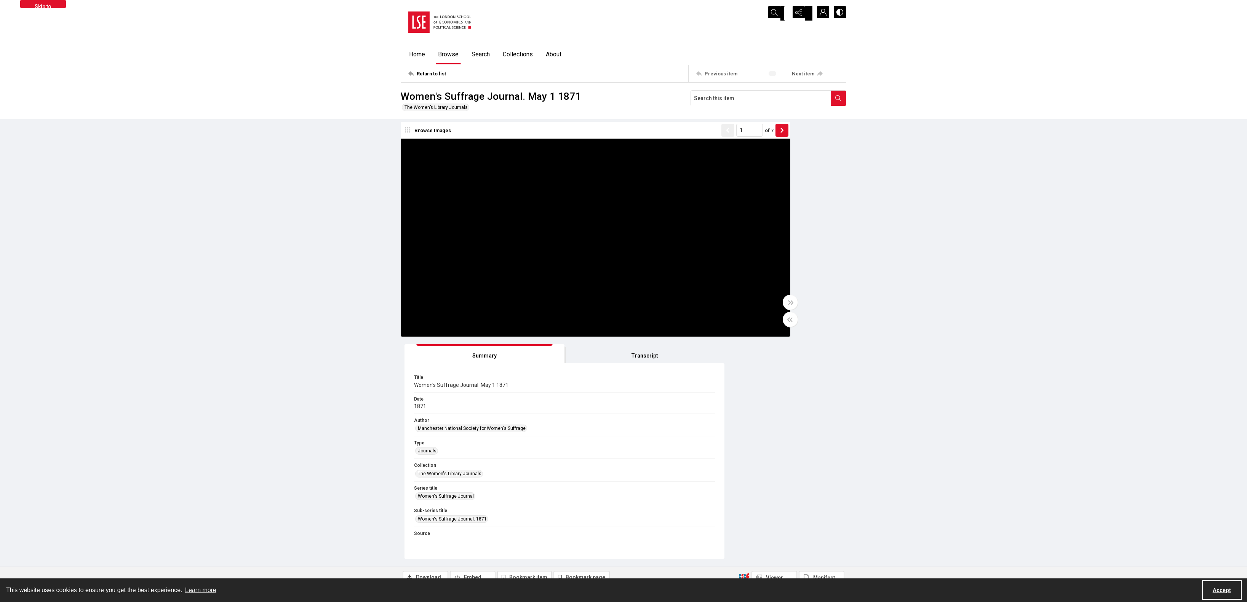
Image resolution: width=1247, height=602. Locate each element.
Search (481, 54)
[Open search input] (781, 13)
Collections (518, 54)
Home (417, 54)
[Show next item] (689, 135)
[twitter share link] (526, 547)
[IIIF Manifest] (821, 360)
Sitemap (751, 542)
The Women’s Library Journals (436, 107)
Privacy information (651, 551)
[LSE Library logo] (456, 550)
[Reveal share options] (800, 13)
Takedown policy (648, 542)
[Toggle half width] (697, 324)
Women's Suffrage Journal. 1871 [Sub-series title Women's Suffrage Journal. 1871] (749, 301)
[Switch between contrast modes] (838, 13)
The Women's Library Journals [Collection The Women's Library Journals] (747, 256)
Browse (448, 54)
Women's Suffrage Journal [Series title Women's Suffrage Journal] (743, 278)
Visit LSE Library (759, 569)
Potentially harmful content (659, 569)
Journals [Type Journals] (724, 233)
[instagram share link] (559, 547)
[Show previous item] (635, 135)
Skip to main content (43, 5)
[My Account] (819, 13)
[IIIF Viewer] (774, 360)
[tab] (738, 136)
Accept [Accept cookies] (1222, 590)
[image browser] (429, 135)
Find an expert (757, 560)
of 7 (676, 135)
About (553, 54)
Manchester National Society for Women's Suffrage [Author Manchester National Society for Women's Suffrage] (769, 211)
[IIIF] (744, 359)
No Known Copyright (537, 457)
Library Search (530, 435)
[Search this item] (761, 98)
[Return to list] (434, 73)
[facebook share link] (542, 547)
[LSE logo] (439, 22)
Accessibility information (657, 560)
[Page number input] (657, 135)
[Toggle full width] (697, 307)
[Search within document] (838, 98)
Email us (752, 551)
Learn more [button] (200, 590)
